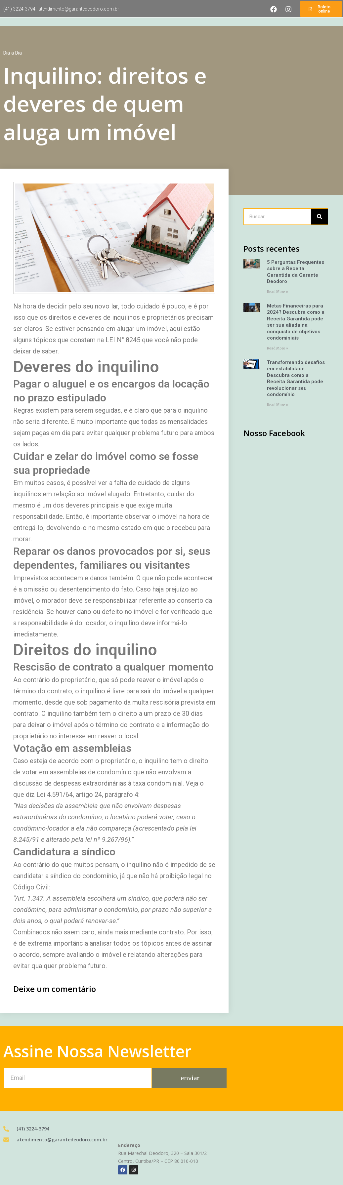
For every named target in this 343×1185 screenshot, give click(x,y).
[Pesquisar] (319, 217)
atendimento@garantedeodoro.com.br (78, 9)
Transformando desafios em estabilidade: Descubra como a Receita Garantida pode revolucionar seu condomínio (296, 378)
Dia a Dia (12, 53)
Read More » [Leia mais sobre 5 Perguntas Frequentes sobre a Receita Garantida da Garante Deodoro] (277, 292)
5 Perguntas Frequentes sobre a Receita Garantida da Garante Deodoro (295, 272)
